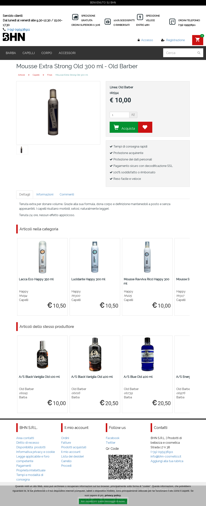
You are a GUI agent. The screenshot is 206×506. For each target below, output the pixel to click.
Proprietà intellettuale (30, 470)
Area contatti (25, 438)
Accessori (67, 53)
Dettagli (24, 194)
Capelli (29, 53)
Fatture (66, 442)
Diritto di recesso (27, 442)
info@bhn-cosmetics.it (166, 456)
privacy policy (113, 496)
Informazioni (44, 194)
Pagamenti (23, 465)
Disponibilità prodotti (30, 447)
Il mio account (70, 452)
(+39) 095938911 (18, 29)
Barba (11, 53)
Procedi (66, 465)
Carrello (66, 461)
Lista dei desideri (72, 456)
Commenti (67, 194)
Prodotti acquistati (73, 447)
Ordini (65, 438)
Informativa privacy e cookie (35, 452)
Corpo (46, 53)
